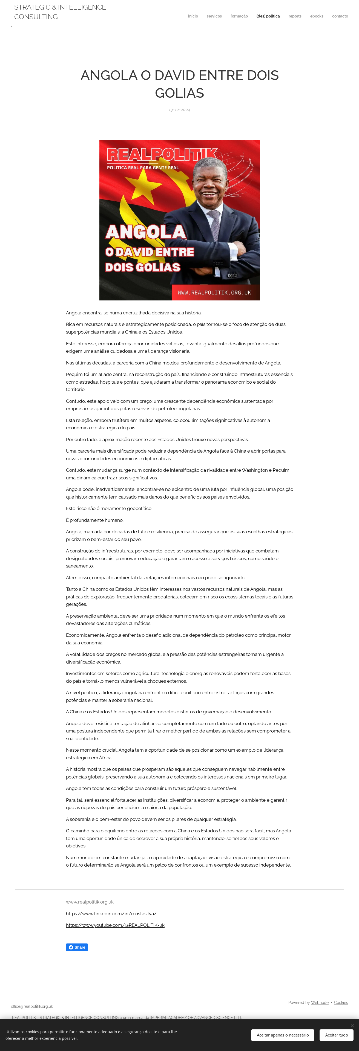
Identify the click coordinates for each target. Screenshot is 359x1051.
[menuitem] (297, 17)
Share (77, 947)
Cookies (341, 1002)
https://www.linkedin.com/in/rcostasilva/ (111, 913)
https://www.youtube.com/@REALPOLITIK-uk (115, 925)
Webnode (320, 1002)
